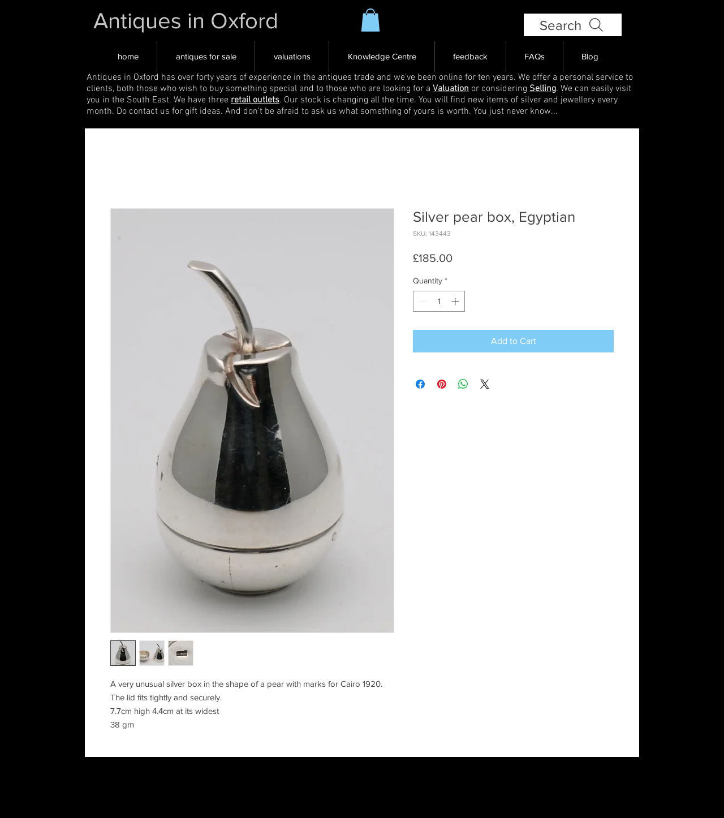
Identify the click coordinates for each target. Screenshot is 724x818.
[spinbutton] (439, 301)
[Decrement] (422, 301)
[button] (370, 20)
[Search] (573, 25)
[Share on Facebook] (420, 384)
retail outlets (255, 100)
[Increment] (456, 301)
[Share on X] (485, 384)
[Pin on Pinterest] (442, 384)
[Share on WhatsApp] (463, 384)
